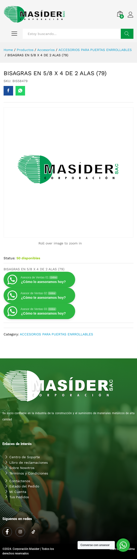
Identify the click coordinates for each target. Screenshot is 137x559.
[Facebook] (7, 532)
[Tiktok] (33, 532)
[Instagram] (20, 532)
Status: (9, 258)
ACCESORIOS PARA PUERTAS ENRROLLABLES (56, 334)
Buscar (127, 34)
